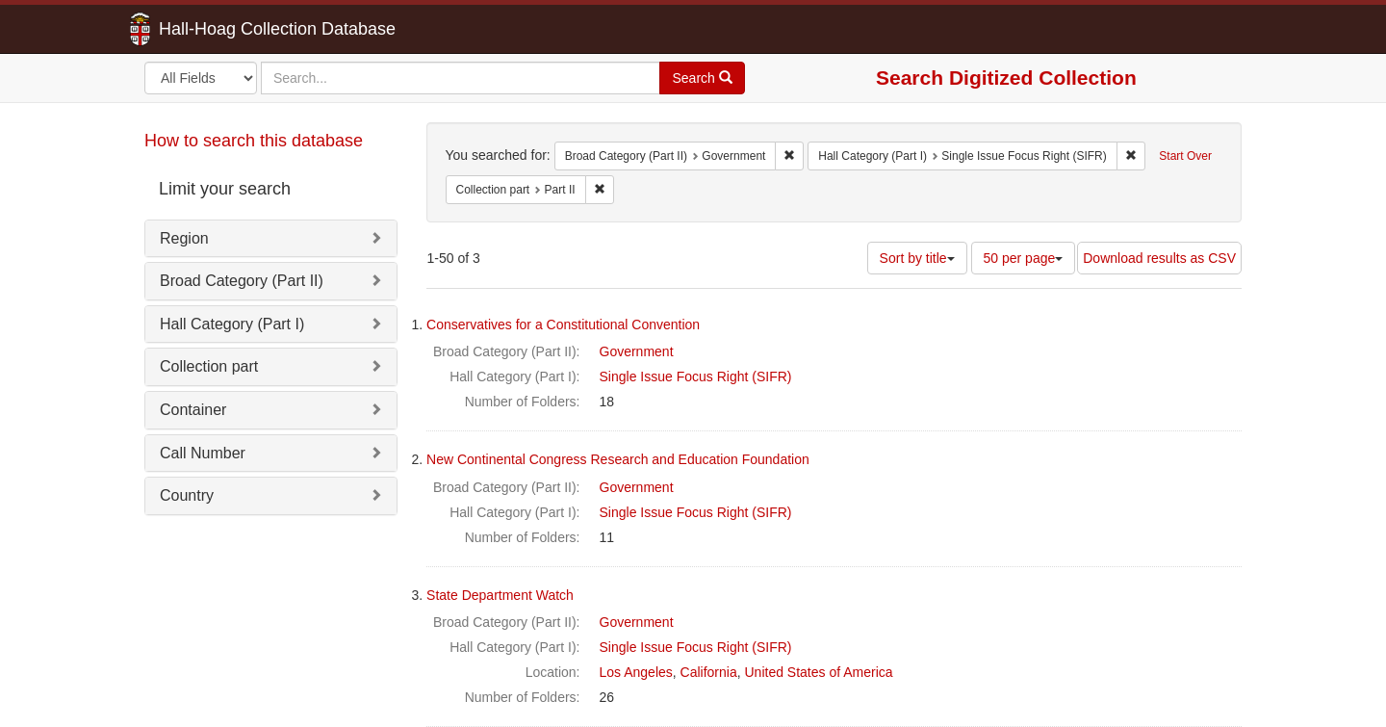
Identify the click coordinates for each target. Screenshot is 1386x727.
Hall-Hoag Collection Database (216, 29)
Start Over (1185, 156)
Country (187, 495)
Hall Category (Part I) (232, 324)
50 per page (1024, 258)
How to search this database (253, 140)
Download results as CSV (1159, 258)
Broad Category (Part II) (241, 281)
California (708, 672)
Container (193, 410)
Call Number (202, 453)
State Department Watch (500, 595)
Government (637, 351)
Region (184, 238)
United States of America (819, 672)
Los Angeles (636, 672)
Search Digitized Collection (1006, 77)
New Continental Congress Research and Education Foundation (617, 459)
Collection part (209, 366)
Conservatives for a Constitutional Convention (563, 324)
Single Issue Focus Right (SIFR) (696, 376)
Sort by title (917, 258)
